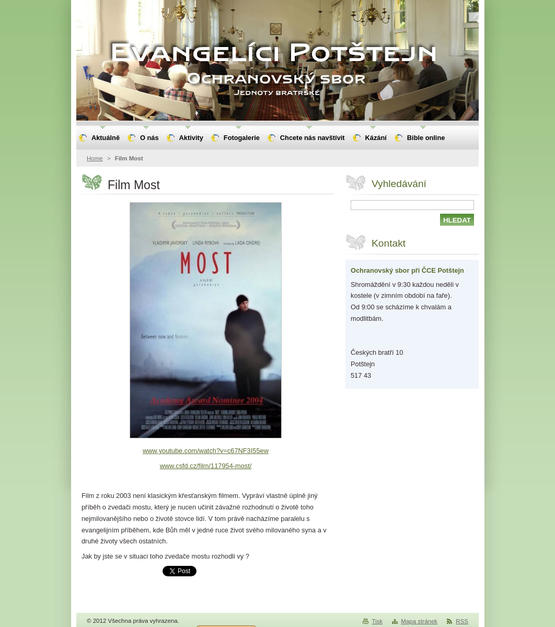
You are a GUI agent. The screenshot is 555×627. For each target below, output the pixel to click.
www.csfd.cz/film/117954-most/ (206, 466)
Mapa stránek (419, 621)
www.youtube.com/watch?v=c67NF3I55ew (206, 451)
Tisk (377, 621)
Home (95, 158)
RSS (462, 621)
